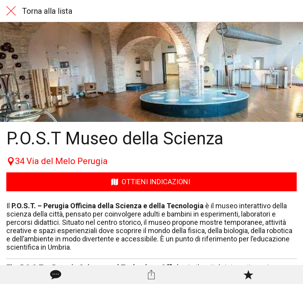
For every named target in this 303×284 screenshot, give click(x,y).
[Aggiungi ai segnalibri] (248, 274)
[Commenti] (54, 274)
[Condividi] (151, 274)
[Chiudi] (11, 11)
